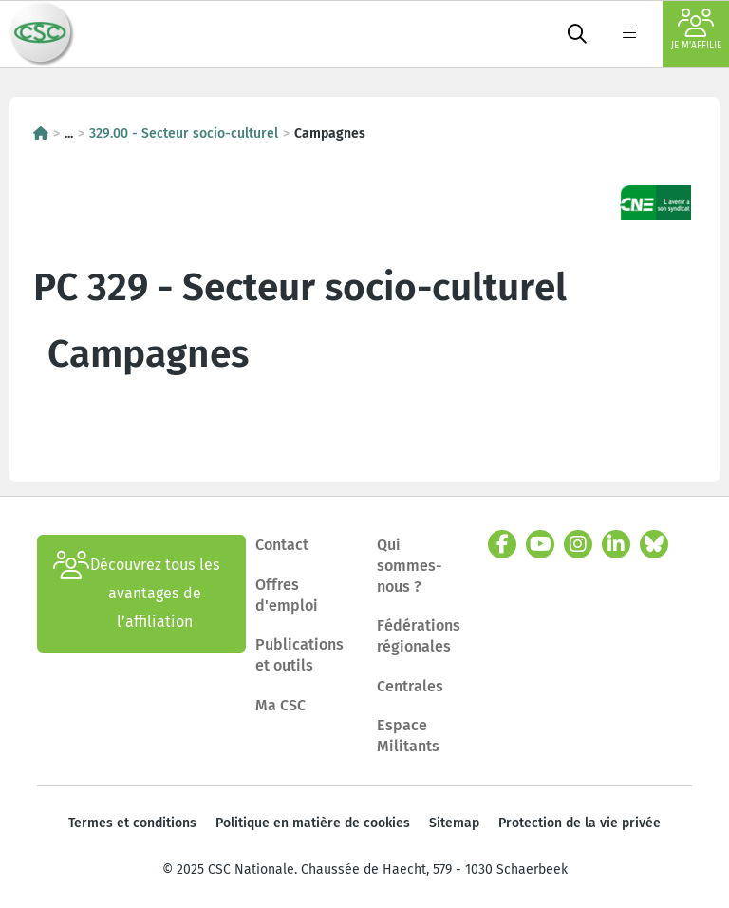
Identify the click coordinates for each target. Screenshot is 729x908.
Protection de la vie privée (579, 823)
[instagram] (578, 544)
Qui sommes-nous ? (409, 565)
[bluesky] (654, 544)
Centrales (410, 686)
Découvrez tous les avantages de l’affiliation (136, 593)
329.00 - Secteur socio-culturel (183, 133)
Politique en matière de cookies (312, 823)
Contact (281, 545)
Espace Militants (408, 735)
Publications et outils (299, 654)
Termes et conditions (132, 823)
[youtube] (540, 544)
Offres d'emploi (286, 595)
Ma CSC (280, 705)
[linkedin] (616, 544)
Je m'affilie (696, 30)
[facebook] (502, 544)
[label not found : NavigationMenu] (629, 34)
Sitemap (454, 823)
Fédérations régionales (418, 635)
